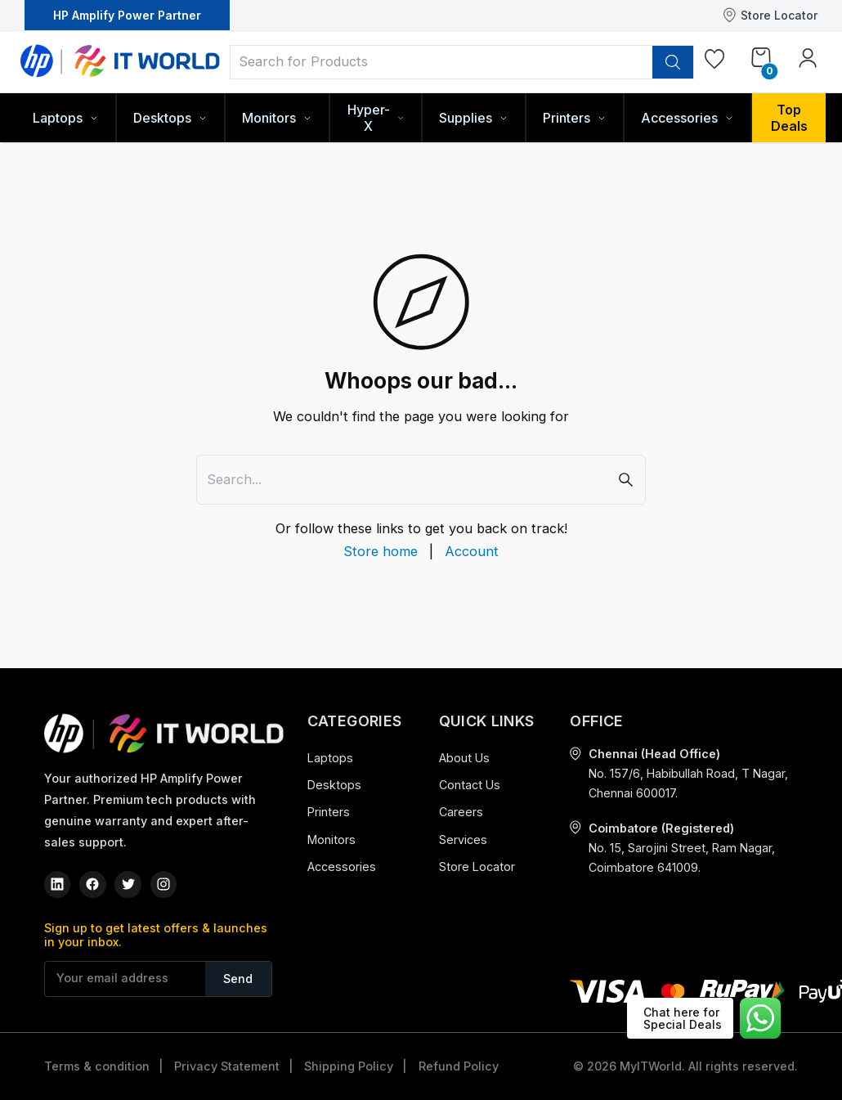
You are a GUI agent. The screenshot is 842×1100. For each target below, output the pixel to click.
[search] (672, 62)
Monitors (331, 839)
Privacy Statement (227, 1066)
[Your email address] (125, 978)
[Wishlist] (714, 62)
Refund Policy (459, 1066)
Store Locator (770, 15)
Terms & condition (97, 1066)
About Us (464, 758)
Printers (328, 812)
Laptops (330, 758)
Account (472, 551)
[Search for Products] (441, 61)
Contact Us (469, 785)
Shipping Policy (348, 1066)
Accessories (341, 866)
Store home (380, 551)
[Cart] (761, 59)
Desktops (334, 785)
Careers (461, 812)
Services (463, 839)
